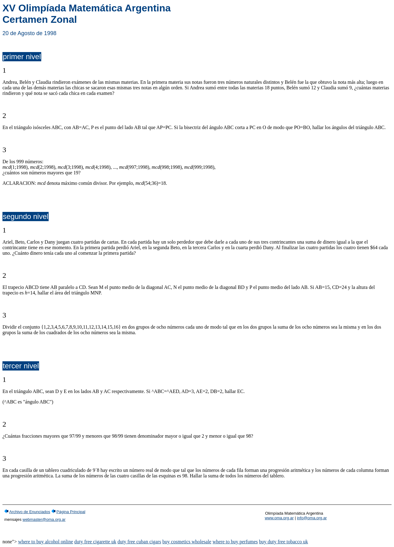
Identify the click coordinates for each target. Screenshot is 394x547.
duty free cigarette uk (95, 541)
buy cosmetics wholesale (186, 541)
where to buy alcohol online (45, 541)
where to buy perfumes (235, 541)
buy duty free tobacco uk (283, 541)
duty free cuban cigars (139, 541)
